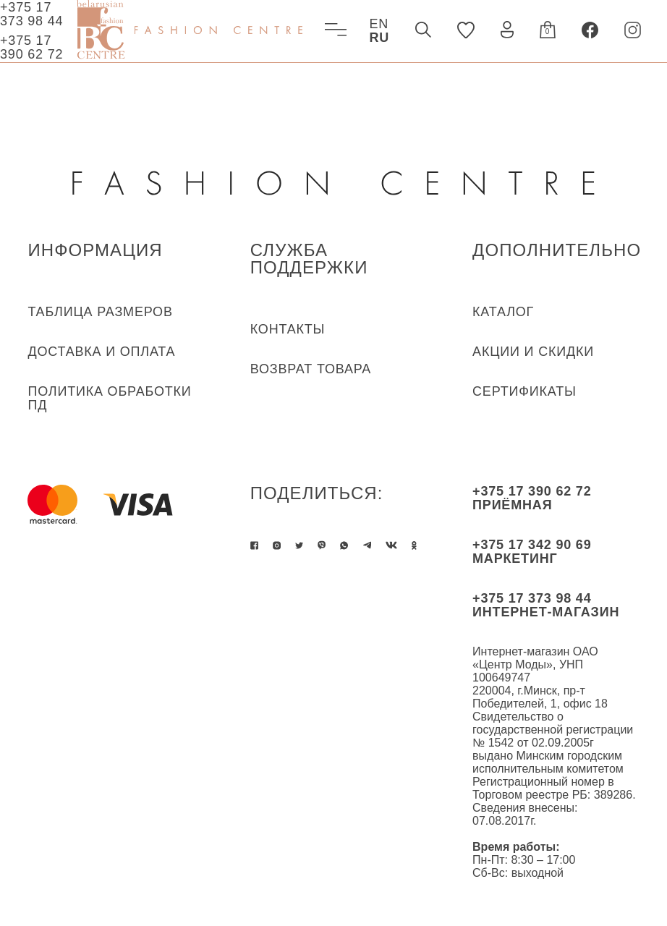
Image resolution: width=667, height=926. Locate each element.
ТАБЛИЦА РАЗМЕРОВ (99, 312)
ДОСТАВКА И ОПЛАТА (101, 351)
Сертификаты (524, 391)
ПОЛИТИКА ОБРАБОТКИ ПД (109, 398)
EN (378, 24)
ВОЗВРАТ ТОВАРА (310, 369)
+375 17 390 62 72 (31, 47)
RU (379, 37)
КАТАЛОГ (503, 312)
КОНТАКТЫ (288, 329)
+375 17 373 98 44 (31, 14)
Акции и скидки (533, 351)
